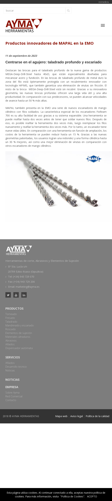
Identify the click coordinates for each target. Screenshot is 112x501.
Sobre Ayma (12, 392)
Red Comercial (13, 396)
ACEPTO (92, 496)
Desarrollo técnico (16, 366)
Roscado (10, 329)
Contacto (10, 400)
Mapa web (61, 416)
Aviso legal (76, 416)
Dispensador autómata (19, 348)
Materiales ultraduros (17, 336)
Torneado (11, 314)
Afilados (10, 344)
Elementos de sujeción (18, 333)
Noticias (10, 370)
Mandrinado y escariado (19, 325)
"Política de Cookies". (72, 496)
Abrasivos (11, 340)
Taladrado (11, 321)
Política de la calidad (97, 416)
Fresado (10, 318)
